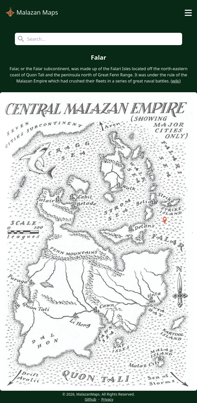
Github (90, 399)
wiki (175, 81)
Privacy (107, 399)
